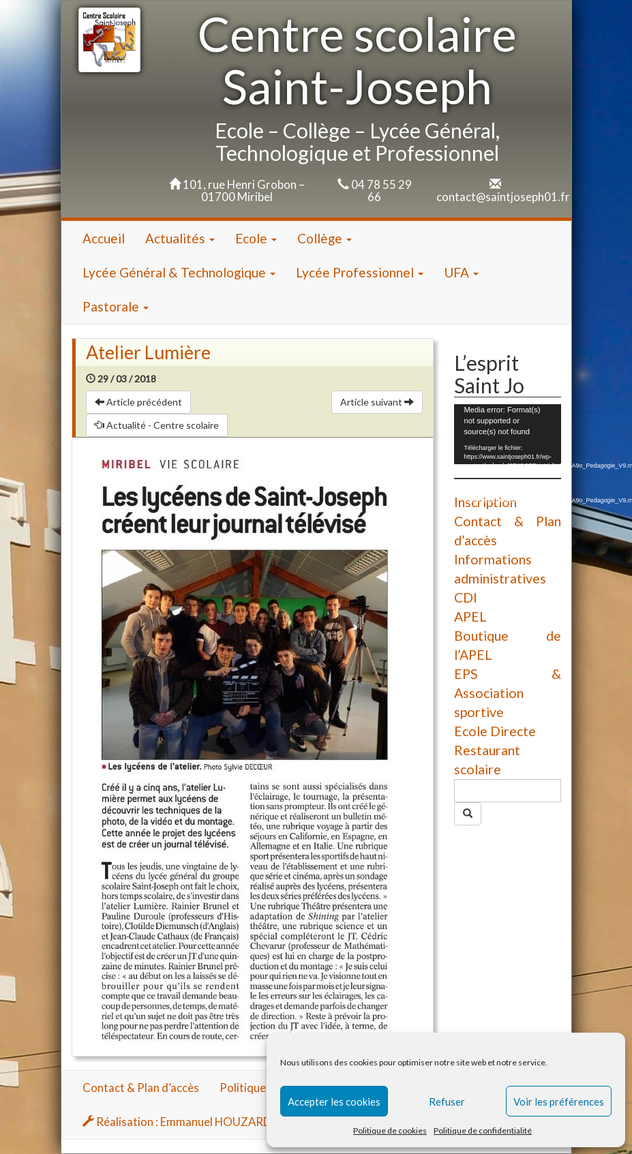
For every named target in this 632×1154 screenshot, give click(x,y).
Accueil (103, 238)
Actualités (180, 238)
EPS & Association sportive (507, 693)
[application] (507, 434)
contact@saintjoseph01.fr (503, 196)
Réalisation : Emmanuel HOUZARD (176, 1121)
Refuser (447, 1101)
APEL (470, 616)
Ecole (256, 238)
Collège (324, 238)
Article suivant (377, 402)
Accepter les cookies (334, 1101)
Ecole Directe (495, 731)
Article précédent (138, 402)
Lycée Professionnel (359, 272)
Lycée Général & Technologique (178, 272)
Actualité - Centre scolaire (157, 425)
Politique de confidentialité (483, 1130)
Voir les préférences (558, 1101)
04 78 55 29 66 (381, 190)
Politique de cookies (390, 1130)
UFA (461, 272)
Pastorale (115, 306)
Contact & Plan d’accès (140, 1087)
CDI (465, 597)
